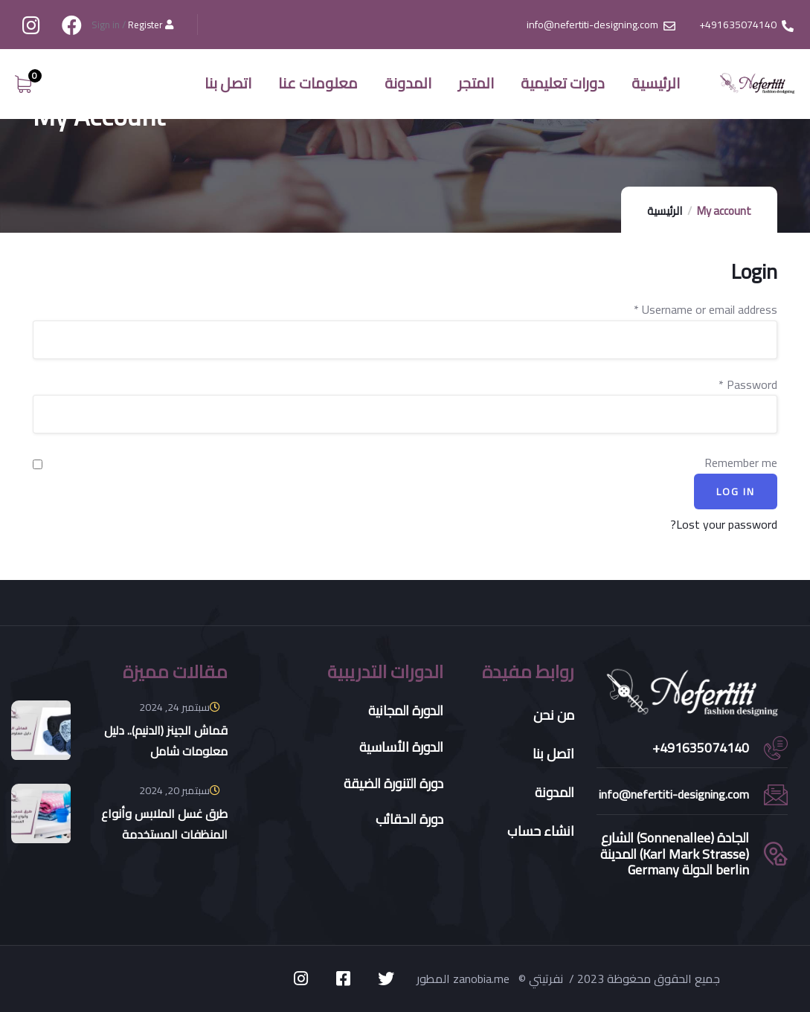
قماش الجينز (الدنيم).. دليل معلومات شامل (166, 740)
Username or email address (705, 309)
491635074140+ (700, 747)
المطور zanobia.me (464, 978)
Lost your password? (723, 524)
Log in (735, 491)
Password (748, 385)
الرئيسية (664, 211)
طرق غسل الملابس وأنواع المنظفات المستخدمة (164, 823)
